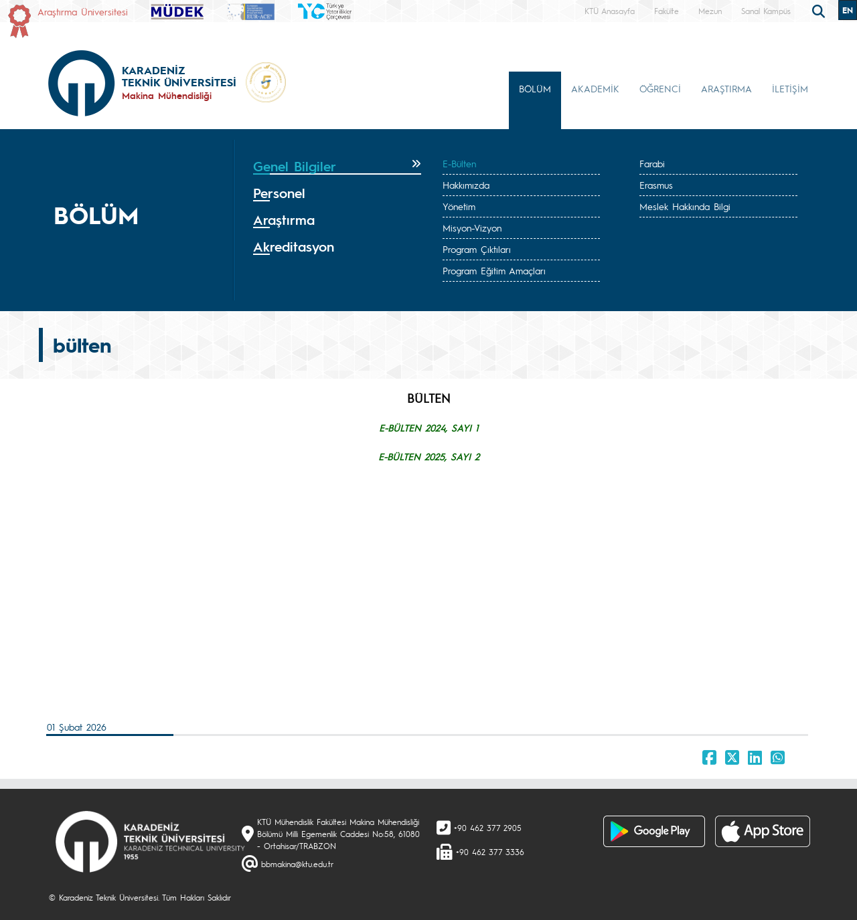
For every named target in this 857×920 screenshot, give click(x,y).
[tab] (337, 166)
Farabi (652, 163)
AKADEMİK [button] (595, 88)
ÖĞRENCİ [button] (660, 88)
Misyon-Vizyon (472, 227)
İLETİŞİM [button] (790, 88)
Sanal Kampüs (766, 10)
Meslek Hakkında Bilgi (684, 206)
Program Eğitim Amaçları (494, 270)
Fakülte (666, 10)
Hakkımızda (466, 185)
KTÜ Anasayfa (610, 10)
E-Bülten (459, 163)
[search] (820, 10)
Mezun (710, 10)
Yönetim (459, 206)
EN (847, 10)
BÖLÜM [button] (535, 88)
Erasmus (656, 185)
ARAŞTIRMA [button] (726, 88)
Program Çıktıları (477, 249)
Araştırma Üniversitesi (82, 11)
